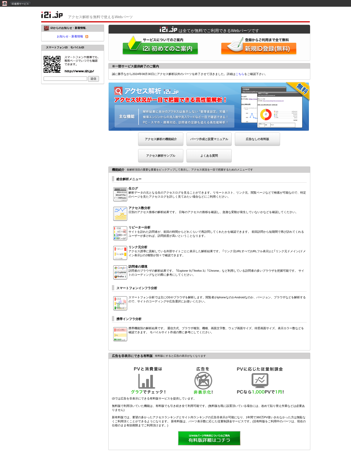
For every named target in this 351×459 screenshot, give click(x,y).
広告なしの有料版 (257, 139)
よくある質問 (209, 155)
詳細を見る (209, 438)
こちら (239, 74)
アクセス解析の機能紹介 (161, 139)
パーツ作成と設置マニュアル (209, 139)
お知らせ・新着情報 (70, 36)
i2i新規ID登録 (259, 47)
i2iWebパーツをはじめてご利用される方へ (159, 47)
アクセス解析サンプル (160, 155)
